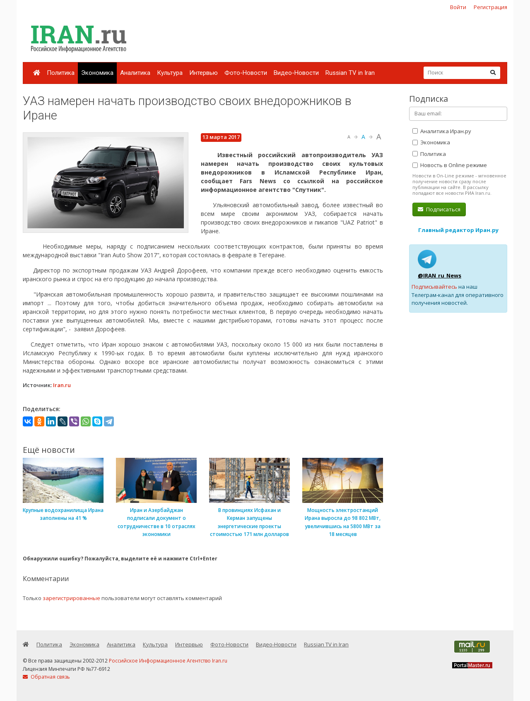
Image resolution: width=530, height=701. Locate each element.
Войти (458, 7)
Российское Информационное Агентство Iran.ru (168, 660)
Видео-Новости (296, 73)
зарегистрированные (71, 598)
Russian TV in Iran (350, 73)
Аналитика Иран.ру (441, 131)
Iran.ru (62, 385)
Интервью (203, 73)
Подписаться (439, 209)
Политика (61, 73)
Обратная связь (46, 676)
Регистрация (490, 7)
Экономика (97, 73)
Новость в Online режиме (449, 165)
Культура (170, 73)
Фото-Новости (245, 73)
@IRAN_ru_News (439, 275)
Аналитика (135, 73)
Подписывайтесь (434, 286)
